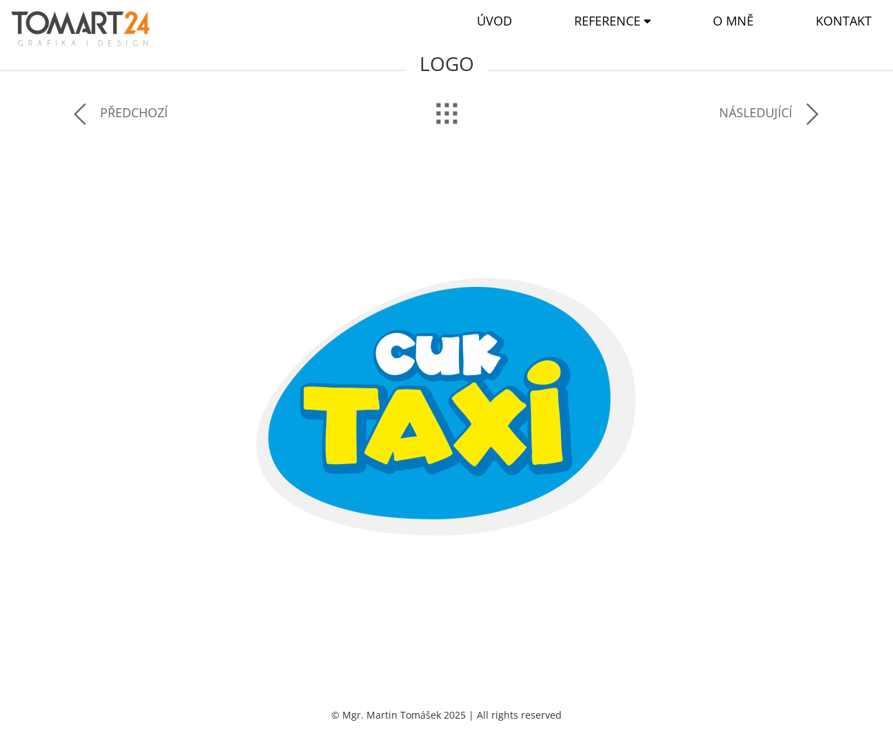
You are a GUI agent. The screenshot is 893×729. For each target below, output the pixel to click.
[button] (612, 21)
